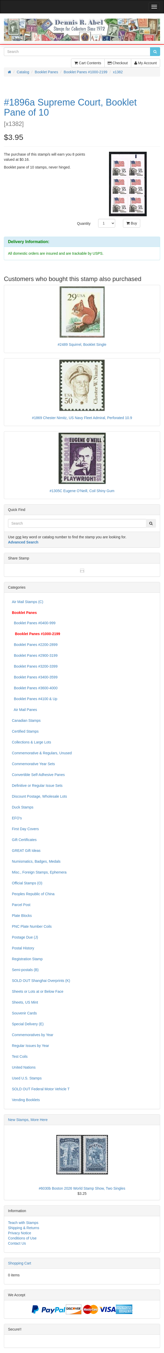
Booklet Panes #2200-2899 (35, 645)
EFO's (17, 818)
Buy (131, 223)
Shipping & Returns (23, 1228)
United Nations (24, 1067)
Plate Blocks (22, 916)
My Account (145, 63)
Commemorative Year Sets (33, 764)
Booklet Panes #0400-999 (34, 623)
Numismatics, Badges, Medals (36, 861)
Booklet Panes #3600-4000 (35, 688)
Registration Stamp (27, 959)
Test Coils (20, 1056)
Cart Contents (87, 63)
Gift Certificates (24, 840)
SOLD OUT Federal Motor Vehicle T (41, 1089)
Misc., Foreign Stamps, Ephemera (39, 872)
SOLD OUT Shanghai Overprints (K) (41, 981)
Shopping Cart (19, 1263)
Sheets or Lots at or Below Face (37, 991)
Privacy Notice (19, 1233)
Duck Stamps (22, 807)
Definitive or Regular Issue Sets (37, 785)
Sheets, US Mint (25, 1002)
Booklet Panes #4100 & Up (34, 699)
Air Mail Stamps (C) (27, 602)
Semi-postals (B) (25, 970)
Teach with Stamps (23, 1223)
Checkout (118, 63)
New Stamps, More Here (28, 1120)
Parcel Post (21, 905)
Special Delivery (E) (28, 1024)
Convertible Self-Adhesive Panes (38, 775)
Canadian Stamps (26, 720)
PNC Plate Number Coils (32, 926)
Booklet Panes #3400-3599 (35, 677)
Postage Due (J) (25, 937)
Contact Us (17, 1243)
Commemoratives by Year (32, 1035)
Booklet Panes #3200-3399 (35, 666)
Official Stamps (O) (27, 883)
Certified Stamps (25, 731)
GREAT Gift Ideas (26, 850)
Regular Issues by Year (30, 1046)
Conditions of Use (22, 1238)
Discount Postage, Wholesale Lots (39, 796)
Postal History (23, 948)
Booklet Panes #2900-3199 (35, 655)
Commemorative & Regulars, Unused (42, 753)
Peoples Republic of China (33, 894)
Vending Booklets (26, 1100)
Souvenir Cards (24, 1013)
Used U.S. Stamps (27, 1078)
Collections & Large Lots (31, 742)
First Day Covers (25, 829)
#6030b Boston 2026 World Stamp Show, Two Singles (82, 1188)
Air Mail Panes (24, 710)
